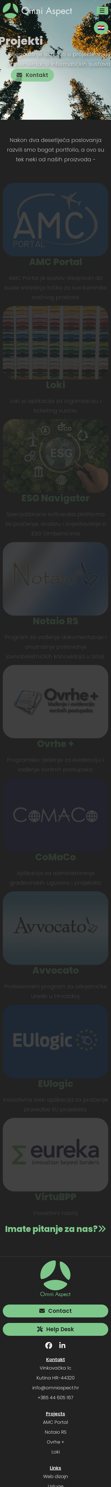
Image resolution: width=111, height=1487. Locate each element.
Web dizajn (55, 1476)
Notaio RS (55, 1431)
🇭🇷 (101, 27)
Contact (55, 1310)
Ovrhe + (55, 1441)
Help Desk (55, 1329)
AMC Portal (55, 1422)
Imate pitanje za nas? (55, 1229)
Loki (55, 1451)
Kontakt (36, 75)
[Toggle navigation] (102, 10)
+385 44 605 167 (55, 1397)
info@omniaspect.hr (55, 1387)
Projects (55, 1413)
